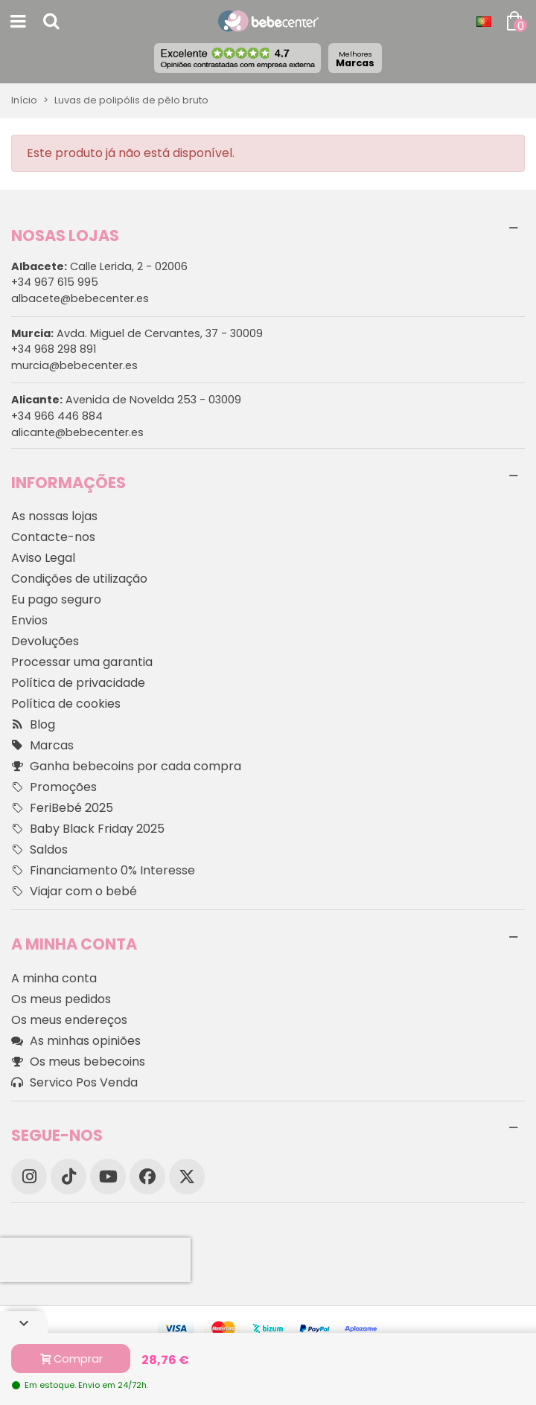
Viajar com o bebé (74, 891)
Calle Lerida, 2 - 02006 (99, 266)
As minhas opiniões (76, 1041)
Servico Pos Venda (74, 1083)
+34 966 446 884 (57, 416)
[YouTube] (108, 1176)
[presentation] (95, 1260)
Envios (29, 620)
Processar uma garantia (82, 662)
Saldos (39, 850)
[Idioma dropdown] (484, 21)
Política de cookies (66, 703)
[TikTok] (68, 1176)
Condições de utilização (79, 578)
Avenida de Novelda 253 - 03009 (126, 399)
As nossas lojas (54, 516)
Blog (33, 725)
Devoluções (45, 641)
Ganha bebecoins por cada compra (126, 766)
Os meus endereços (69, 1019)
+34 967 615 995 (54, 282)
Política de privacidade (78, 682)
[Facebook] (147, 1176)
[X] (187, 1176)
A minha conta (54, 978)
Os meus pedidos (61, 999)
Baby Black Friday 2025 (88, 829)
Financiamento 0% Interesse (103, 871)
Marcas (355, 59)
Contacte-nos (53, 536)
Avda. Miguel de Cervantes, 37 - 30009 (137, 333)
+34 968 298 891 (53, 349)
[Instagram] (29, 1176)
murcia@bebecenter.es (74, 365)
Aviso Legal (43, 557)
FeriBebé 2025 (62, 808)
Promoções (54, 787)
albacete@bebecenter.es (80, 298)
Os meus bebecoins (78, 1062)
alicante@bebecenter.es (77, 432)
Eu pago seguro (56, 599)
